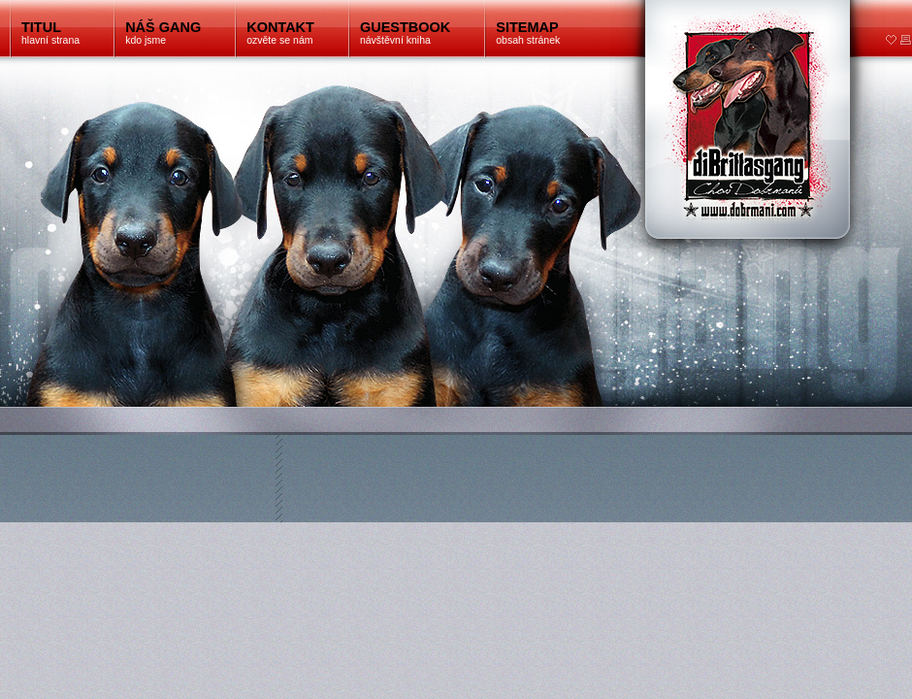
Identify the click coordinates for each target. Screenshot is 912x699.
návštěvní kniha (405, 32)
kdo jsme (163, 32)
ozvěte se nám (280, 32)
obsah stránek (528, 32)
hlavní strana (50, 32)
